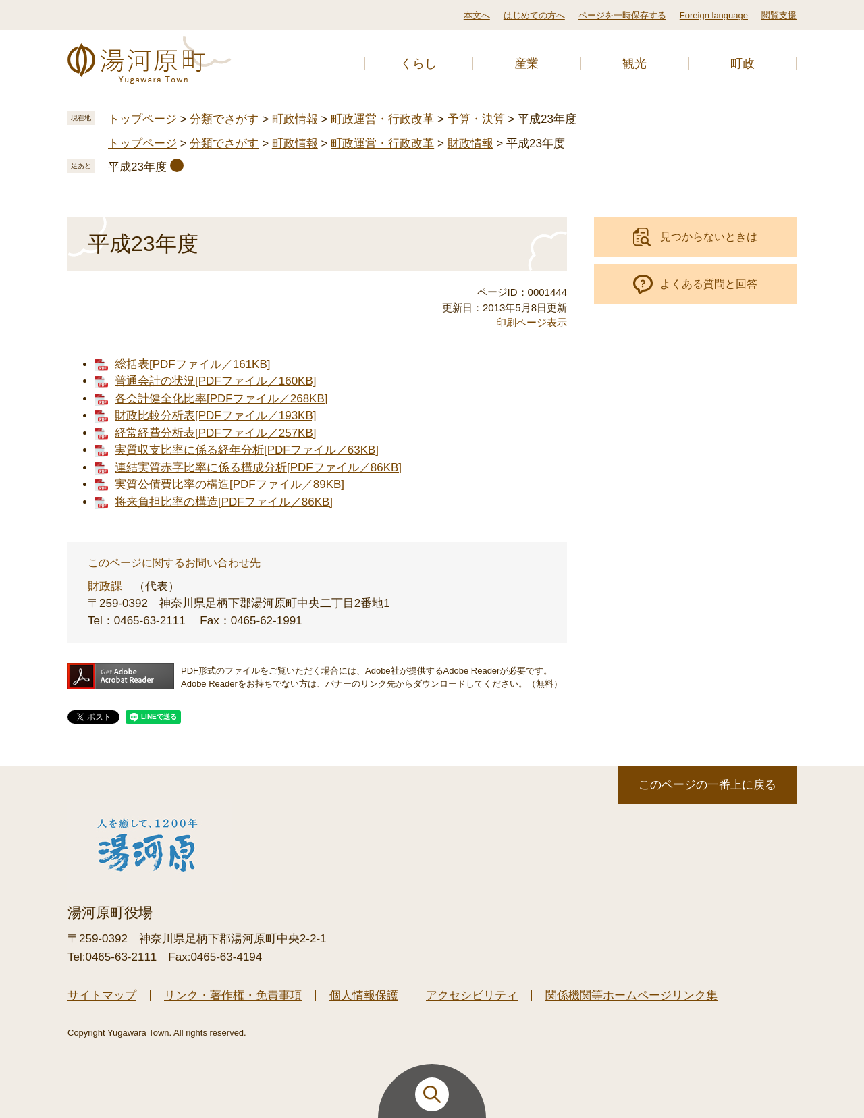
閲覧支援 (778, 15)
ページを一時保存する (622, 15)
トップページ (142, 119)
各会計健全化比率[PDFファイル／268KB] (221, 398)
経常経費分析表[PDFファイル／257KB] (216, 433)
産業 (526, 63)
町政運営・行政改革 (382, 119)
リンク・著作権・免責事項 (233, 995)
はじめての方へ (534, 15)
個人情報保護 (363, 995)
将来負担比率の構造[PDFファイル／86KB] (224, 502)
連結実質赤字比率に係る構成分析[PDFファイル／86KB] (258, 467)
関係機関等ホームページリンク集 (631, 995)
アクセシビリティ (472, 995)
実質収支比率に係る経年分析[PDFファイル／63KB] (247, 450)
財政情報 (470, 143)
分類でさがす (224, 119)
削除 (177, 165)
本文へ (477, 15)
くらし (418, 63)
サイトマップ (102, 995)
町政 (742, 63)
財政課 (105, 586)
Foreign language (714, 15)
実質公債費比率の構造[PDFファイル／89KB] (229, 484)
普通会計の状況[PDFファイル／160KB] (216, 381)
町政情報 (295, 119)
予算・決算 (476, 119)
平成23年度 (137, 167)
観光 (634, 63)
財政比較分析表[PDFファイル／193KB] (216, 415)
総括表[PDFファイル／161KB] (193, 364)
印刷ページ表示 (531, 322)
